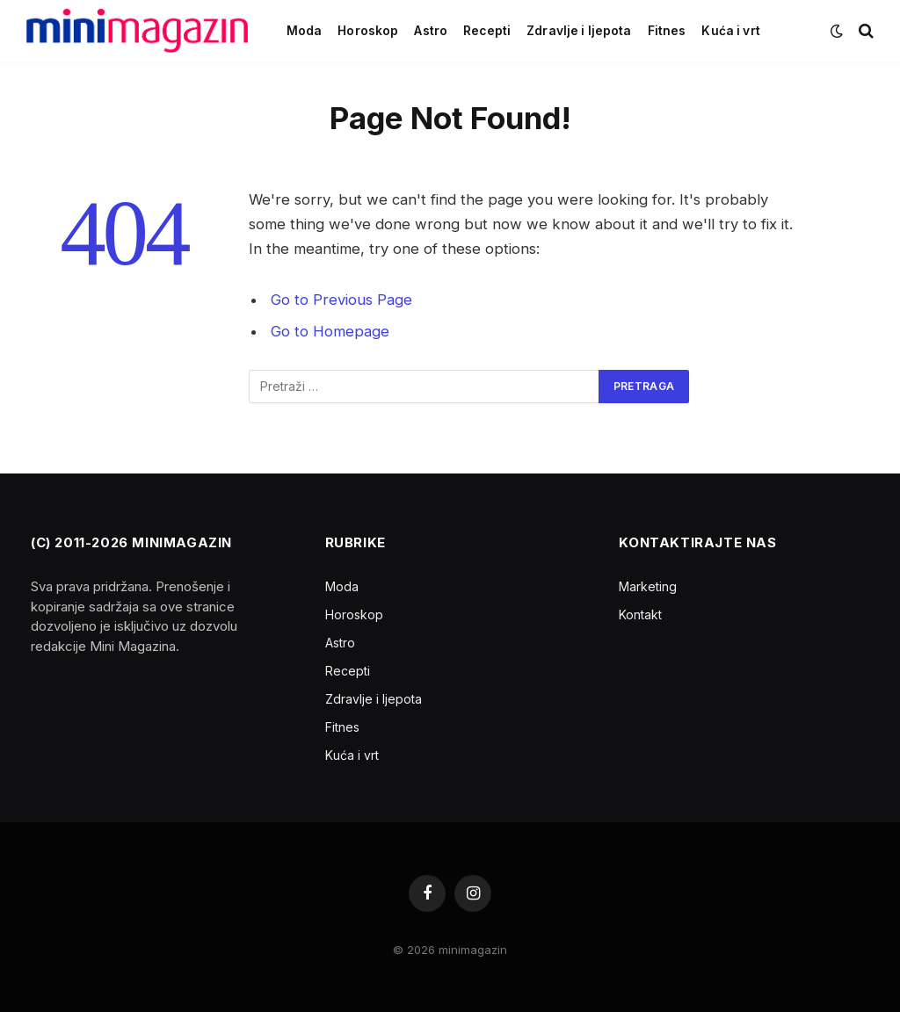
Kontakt (640, 614)
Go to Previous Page (341, 299)
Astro (430, 31)
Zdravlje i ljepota (578, 31)
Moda (305, 31)
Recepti (487, 31)
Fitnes (667, 31)
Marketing (648, 586)
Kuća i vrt (730, 31)
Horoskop (368, 31)
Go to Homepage (330, 331)
